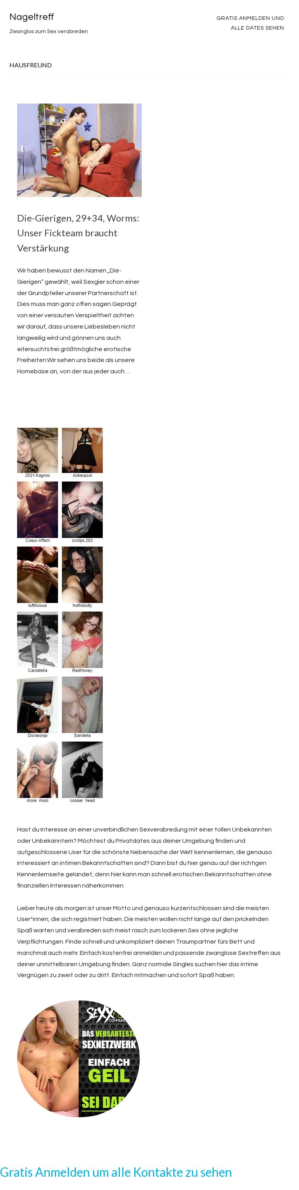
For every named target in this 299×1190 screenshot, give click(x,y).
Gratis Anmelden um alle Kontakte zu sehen (116, 1171)
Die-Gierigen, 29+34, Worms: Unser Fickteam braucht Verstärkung (78, 232)
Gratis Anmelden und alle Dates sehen (250, 23)
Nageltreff (31, 17)
